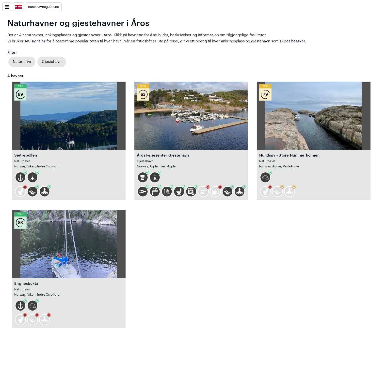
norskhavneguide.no (43, 6)
